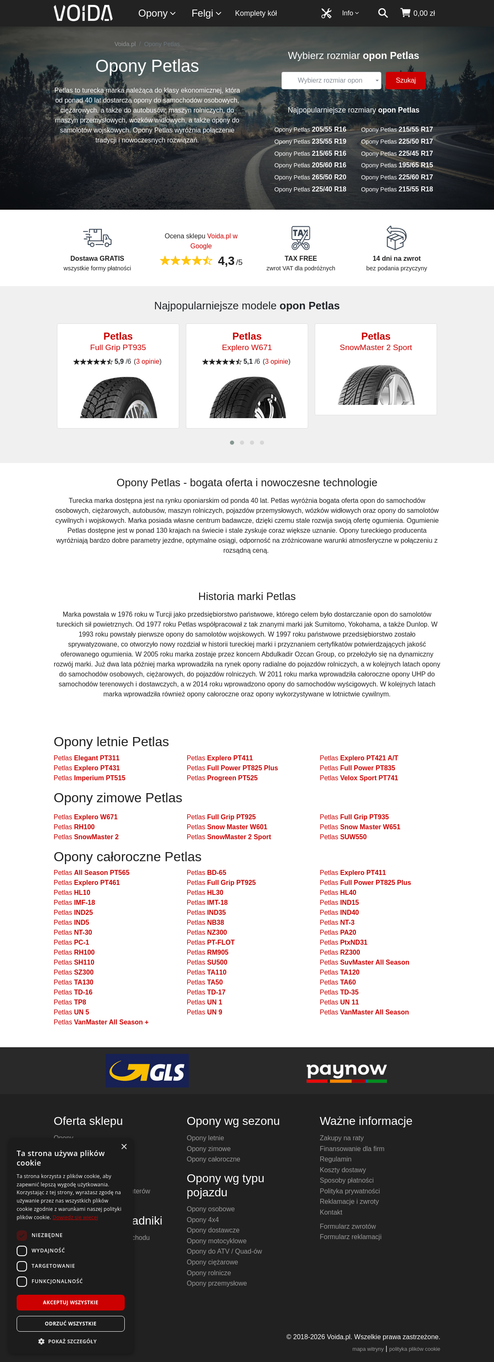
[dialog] (70, 1246)
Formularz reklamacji (350, 1236)
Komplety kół (256, 13)
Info (351, 13)
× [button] (124, 1147)
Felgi (207, 13)
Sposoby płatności (347, 1180)
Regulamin (335, 1159)
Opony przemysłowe (217, 1283)
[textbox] (330, 80)
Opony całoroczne (213, 1159)
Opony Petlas (310, 129)
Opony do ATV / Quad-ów (224, 1251)
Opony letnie (205, 1138)
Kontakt (331, 1212)
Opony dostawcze (213, 1230)
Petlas (86, 758)
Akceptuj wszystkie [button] (70, 1302)
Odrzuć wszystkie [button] (70, 1323)
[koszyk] (417, 13)
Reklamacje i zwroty (349, 1201)
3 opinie (147, 361)
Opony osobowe (211, 1209)
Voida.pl (125, 44)
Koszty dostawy (343, 1169)
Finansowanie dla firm (352, 1148)
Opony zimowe (209, 1148)
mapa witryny (368, 1349)
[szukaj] (383, 13)
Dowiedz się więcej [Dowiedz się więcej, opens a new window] (75, 1217)
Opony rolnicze (209, 1272)
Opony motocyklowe (217, 1240)
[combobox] (331, 80)
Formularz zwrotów (348, 1226)
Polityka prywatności (350, 1191)
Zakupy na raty (342, 1138)
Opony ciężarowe (212, 1262)
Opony (157, 13)
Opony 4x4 (203, 1219)
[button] (232, 442)
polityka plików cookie (414, 1349)
